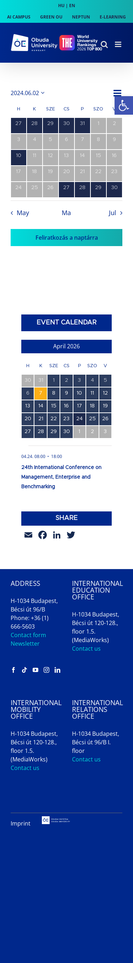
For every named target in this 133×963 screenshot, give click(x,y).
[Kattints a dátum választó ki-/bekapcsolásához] (29, 93)
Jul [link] (112, 212)
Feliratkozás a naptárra (66, 237)
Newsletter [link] (25, 643)
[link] (124, 105)
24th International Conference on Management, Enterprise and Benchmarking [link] (61, 477)
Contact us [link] (86, 648)
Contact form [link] (28, 635)
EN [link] (72, 5)
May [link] (23, 212)
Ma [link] (66, 212)
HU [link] (61, 5)
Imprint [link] (21, 823)
